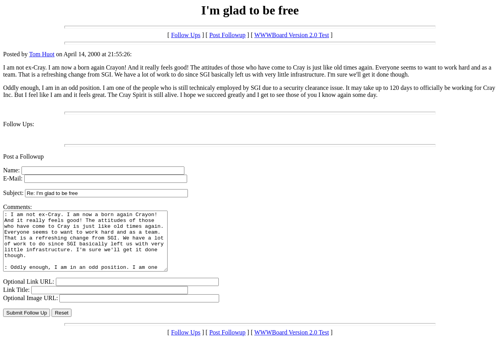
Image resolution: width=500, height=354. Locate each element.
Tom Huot (41, 54)
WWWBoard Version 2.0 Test (291, 35)
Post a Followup (23, 156)
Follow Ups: (18, 124)
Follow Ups (185, 35)
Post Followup (227, 35)
